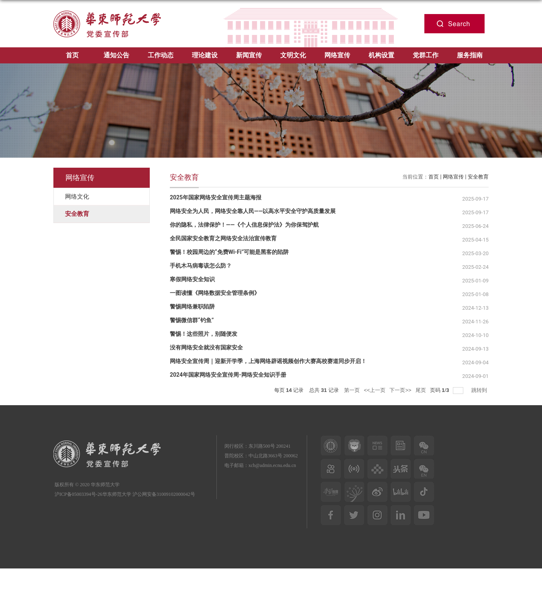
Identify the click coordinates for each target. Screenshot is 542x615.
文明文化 (293, 55)
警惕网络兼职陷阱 (192, 306)
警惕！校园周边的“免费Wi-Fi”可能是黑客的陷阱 (229, 252)
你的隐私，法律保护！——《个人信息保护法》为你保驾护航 (244, 224)
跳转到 (480, 390)
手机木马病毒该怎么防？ (201, 265)
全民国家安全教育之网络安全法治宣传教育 (223, 238)
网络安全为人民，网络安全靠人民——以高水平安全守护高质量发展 (253, 211)
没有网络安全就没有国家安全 (206, 347)
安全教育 (478, 177)
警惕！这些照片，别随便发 (203, 334)
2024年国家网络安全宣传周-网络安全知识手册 (228, 374)
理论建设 (205, 55)
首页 (72, 55)
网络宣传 (337, 55)
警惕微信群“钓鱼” (192, 320)
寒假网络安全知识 (192, 279)
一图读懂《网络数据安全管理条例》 (215, 293)
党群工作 (425, 55)
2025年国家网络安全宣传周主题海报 (215, 197)
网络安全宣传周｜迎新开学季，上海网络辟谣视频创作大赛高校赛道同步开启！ (268, 361)
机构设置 (381, 55)
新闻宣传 (249, 55)
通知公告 (116, 55)
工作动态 (160, 55)
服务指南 (470, 55)
